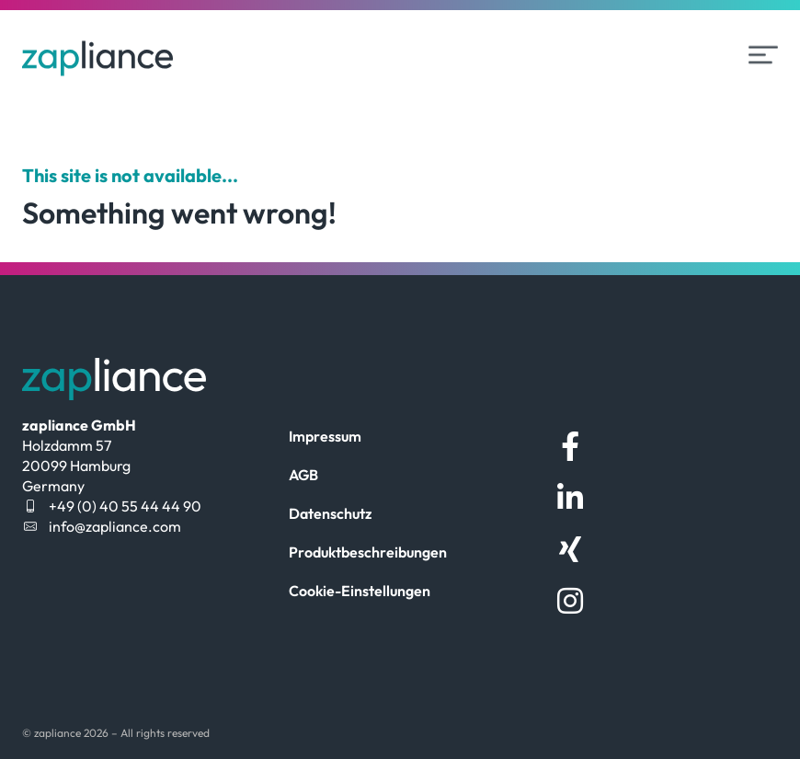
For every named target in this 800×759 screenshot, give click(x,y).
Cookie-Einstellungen (359, 590)
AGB (303, 475)
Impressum (325, 436)
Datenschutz (330, 513)
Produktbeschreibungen (368, 552)
